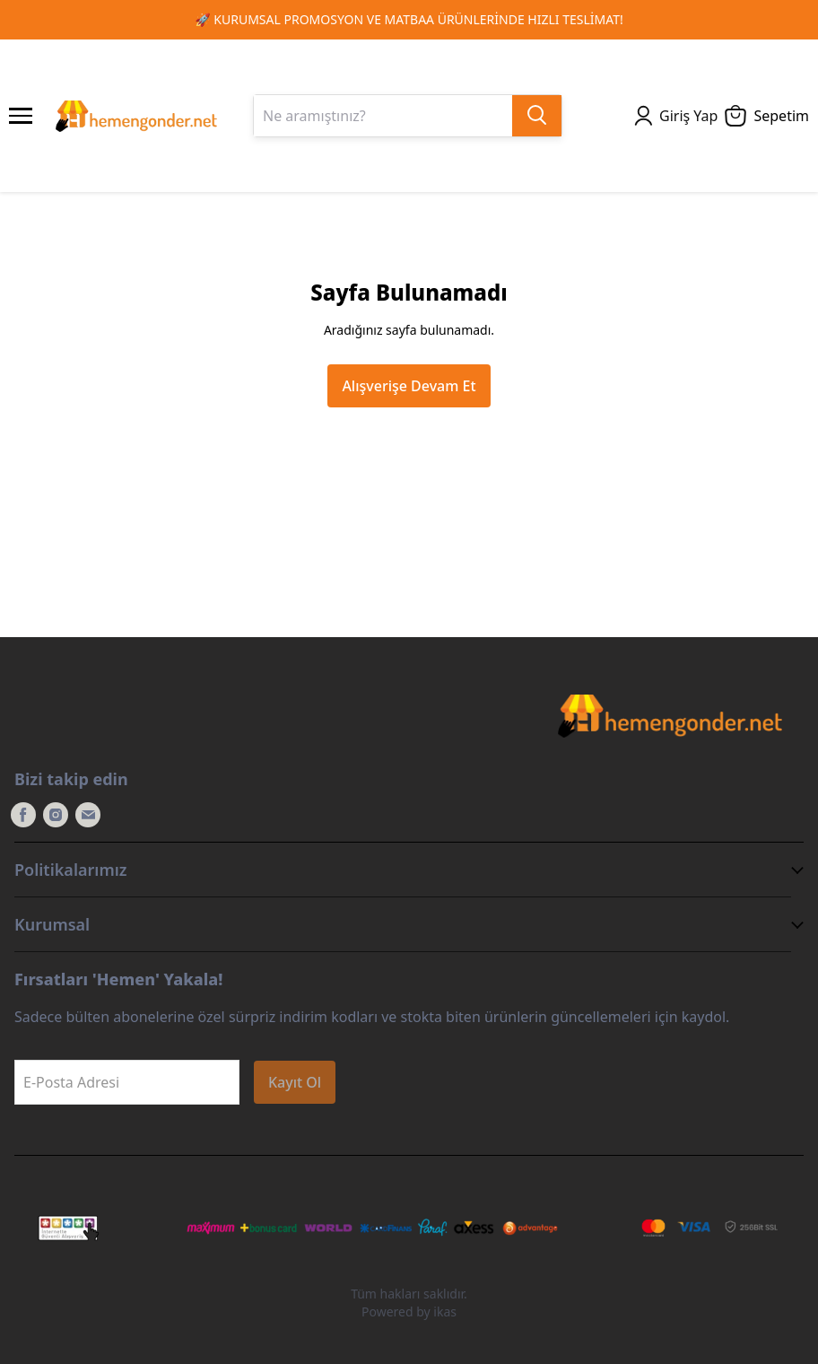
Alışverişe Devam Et (408, 386)
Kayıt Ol (294, 1082)
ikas (445, 1311)
